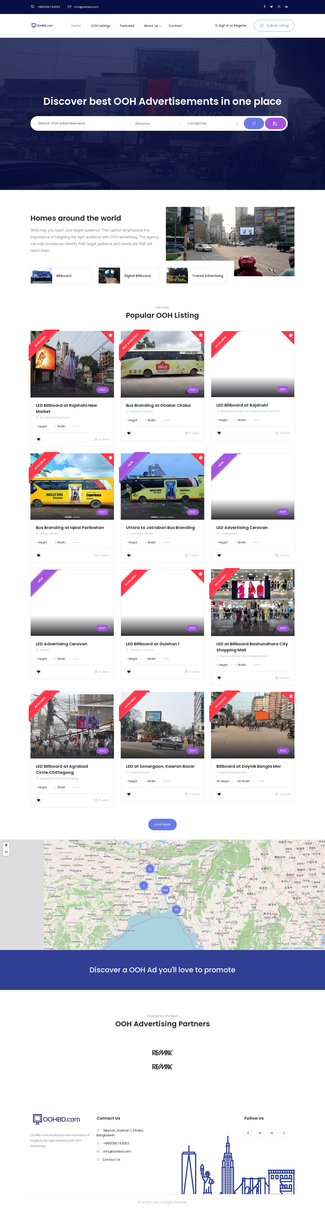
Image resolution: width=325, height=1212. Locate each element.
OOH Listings (100, 25)
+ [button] (6, 845)
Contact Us (111, 1159)
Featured (127, 25)
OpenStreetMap (301, 948)
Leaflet (284, 948)
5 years (101, 439)
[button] (36, 487)
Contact (175, 25)
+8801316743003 (116, 1143)
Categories (197, 123)
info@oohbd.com (117, 1151)
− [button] (6, 852)
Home (76, 25)
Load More (162, 824)
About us (151, 25)
